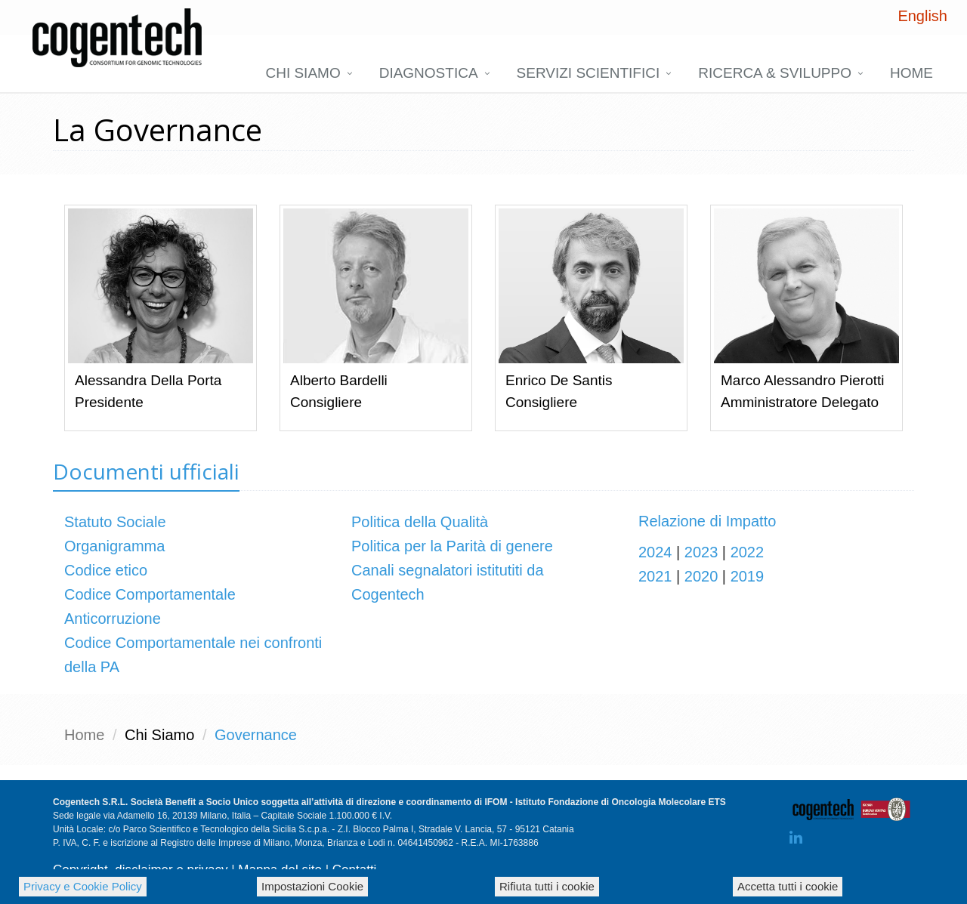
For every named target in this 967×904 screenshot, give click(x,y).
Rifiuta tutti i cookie (547, 886)
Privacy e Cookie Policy (82, 886)
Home (911, 73)
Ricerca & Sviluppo (774, 73)
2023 (701, 552)
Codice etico (105, 570)
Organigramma (114, 546)
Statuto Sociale (115, 522)
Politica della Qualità (419, 522)
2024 (655, 552)
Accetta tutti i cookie (787, 886)
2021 (655, 576)
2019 (748, 576)
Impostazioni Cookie (312, 886)
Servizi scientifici (588, 73)
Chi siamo (302, 73)
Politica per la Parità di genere (452, 546)
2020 (701, 576)
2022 (748, 552)
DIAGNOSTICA (428, 73)
